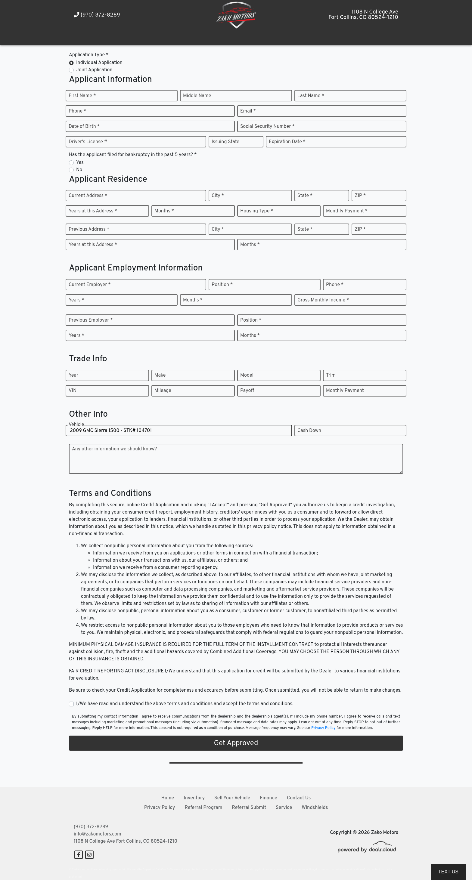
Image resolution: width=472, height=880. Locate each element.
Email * (248, 111)
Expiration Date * (287, 142)
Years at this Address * (93, 211)
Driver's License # (88, 142)
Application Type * (88, 55)
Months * (164, 211)
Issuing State (225, 142)
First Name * (82, 96)
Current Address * (88, 196)
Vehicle (76, 425)
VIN (72, 391)
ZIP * (360, 196)
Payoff (247, 391)
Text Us (448, 871)
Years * (76, 300)
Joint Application (94, 70)
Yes (80, 163)
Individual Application (99, 63)
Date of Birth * (84, 127)
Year (73, 375)
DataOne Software (167, 869)
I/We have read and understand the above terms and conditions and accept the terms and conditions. (184, 704)
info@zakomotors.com (97, 834)
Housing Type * (256, 211)
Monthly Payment (345, 391)
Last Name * (310, 96)
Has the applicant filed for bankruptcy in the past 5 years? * (133, 155)
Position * (222, 285)
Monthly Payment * (347, 211)
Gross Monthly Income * (323, 300)
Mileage (162, 391)
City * (218, 196)
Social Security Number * (267, 127)
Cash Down (309, 431)
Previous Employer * (91, 320)
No (79, 170)
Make (160, 375)
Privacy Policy (323, 728)
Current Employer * (90, 285)
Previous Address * (89, 230)
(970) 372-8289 (97, 15)
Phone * (77, 111)
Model (246, 375)
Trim (331, 375)
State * (304, 196)
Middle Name (197, 96)
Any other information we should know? (114, 449)
